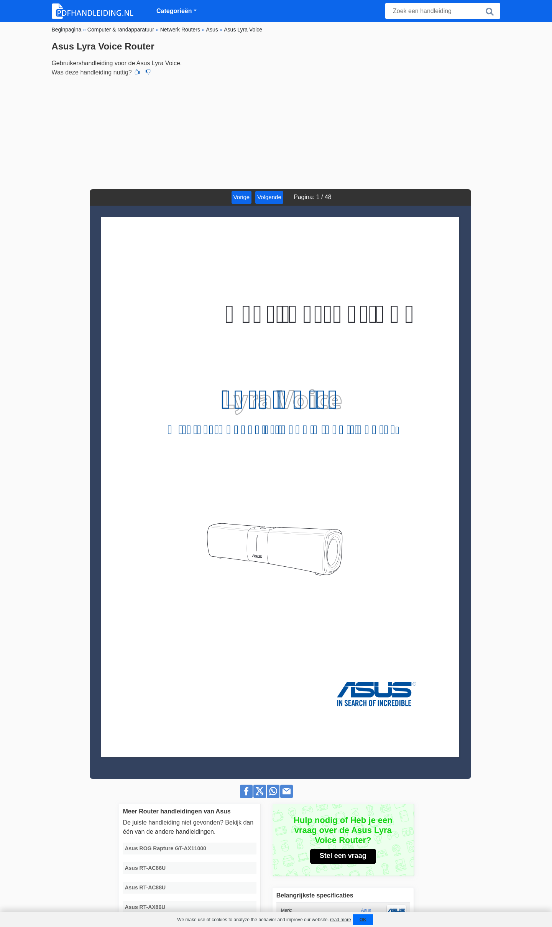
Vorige (241, 197)
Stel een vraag (343, 855)
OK (363, 919)
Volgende (269, 197)
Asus (366, 910)
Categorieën (174, 11)
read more (340, 919)
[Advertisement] (275, 131)
